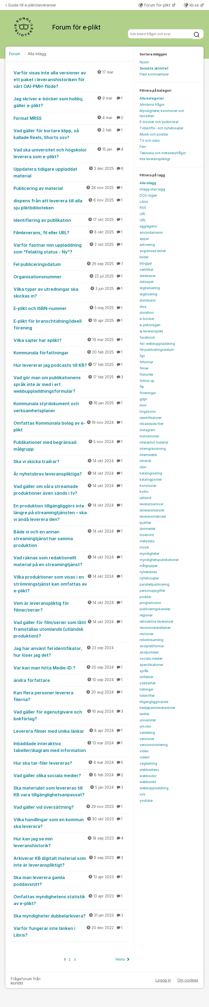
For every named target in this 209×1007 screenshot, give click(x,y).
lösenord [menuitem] (147, 535)
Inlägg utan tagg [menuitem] (152, 189)
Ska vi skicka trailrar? (71, 461)
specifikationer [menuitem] (151, 665)
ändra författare (71, 680)
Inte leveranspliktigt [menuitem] (155, 159)
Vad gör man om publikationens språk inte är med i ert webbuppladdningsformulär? (71, 384)
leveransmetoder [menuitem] (153, 516)
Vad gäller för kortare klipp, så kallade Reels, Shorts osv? (71, 133)
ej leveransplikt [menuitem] (151, 331)
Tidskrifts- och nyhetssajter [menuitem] (161, 128)
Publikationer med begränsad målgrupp (71, 445)
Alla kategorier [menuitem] (152, 98)
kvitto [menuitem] (144, 492)
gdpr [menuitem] (143, 399)
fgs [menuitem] (142, 356)
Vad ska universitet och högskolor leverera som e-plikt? (71, 153)
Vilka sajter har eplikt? (71, 340)
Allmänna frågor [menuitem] (152, 105)
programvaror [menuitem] (150, 603)
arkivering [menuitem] (147, 245)
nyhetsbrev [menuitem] (148, 572)
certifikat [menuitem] (146, 270)
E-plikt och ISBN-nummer (71, 308)
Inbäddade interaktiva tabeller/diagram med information (71, 746)
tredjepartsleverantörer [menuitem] (157, 708)
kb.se (192, 5)
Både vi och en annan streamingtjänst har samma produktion (71, 538)
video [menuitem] (144, 751)
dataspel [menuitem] (146, 282)
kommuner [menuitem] (148, 486)
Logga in (163, 980)
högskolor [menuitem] (148, 412)
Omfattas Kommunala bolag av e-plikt (71, 426)
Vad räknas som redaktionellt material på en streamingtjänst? (71, 560)
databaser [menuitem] (148, 276)
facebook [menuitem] (147, 337)
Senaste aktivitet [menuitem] (154, 68)
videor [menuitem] (145, 757)
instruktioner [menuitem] (149, 436)
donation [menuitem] (147, 313)
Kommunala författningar (71, 352)
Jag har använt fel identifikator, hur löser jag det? (71, 651)
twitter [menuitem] (144, 714)
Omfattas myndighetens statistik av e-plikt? (71, 899)
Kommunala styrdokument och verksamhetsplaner (71, 406)
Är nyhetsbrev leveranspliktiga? (71, 474)
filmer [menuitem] (144, 368)
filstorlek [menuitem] (146, 374)
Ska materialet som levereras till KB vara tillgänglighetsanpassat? (71, 791)
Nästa (120, 959)
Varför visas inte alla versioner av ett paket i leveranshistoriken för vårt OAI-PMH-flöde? (71, 79)
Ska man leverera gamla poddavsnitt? (71, 880)
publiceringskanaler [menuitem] (155, 609)
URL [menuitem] (143, 220)
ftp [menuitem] (142, 387)
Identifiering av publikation (71, 220)
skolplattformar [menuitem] (152, 646)
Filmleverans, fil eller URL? (71, 232)
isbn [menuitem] (143, 467)
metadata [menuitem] (147, 541)
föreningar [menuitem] (148, 393)
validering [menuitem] (147, 733)
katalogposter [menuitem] (151, 479)
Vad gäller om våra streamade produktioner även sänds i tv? (71, 489)
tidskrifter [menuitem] (147, 696)
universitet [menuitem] (148, 720)
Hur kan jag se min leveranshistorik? (71, 842)
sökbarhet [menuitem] (148, 683)
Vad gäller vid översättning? (71, 807)
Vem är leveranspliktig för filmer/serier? (71, 606)
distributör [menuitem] (148, 300)
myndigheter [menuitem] (149, 554)
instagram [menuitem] (147, 430)
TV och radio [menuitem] (150, 140)
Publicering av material (71, 188)
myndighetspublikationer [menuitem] (159, 560)
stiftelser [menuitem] (146, 677)
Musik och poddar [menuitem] (154, 134)
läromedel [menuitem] (147, 529)
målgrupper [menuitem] (149, 566)
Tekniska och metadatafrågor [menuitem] (163, 153)
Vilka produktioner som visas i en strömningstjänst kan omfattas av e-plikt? (71, 583)
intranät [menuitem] (145, 461)
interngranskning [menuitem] (153, 449)
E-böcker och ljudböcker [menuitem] (159, 122)
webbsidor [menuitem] (148, 776)
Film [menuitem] (143, 147)
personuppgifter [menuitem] (152, 591)
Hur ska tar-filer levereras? (71, 763)
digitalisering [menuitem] (150, 288)
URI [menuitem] (142, 214)
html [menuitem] (143, 405)
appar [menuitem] (144, 239)
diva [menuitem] (143, 307)
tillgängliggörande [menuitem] (154, 702)
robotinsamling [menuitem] (151, 640)
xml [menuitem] (142, 794)
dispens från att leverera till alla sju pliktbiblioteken (71, 203)
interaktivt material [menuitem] (154, 442)
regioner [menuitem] (146, 615)
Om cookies (187, 980)
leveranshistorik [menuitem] (152, 510)
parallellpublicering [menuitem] (154, 584)
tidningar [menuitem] (146, 689)
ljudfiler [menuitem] (145, 523)
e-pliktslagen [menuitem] (150, 325)
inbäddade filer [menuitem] (151, 424)
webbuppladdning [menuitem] (154, 788)
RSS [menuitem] (143, 208)
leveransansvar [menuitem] (151, 504)
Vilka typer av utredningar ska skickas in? (71, 292)
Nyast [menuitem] (144, 62)
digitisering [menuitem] (148, 294)
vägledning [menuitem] (148, 763)
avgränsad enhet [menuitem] (153, 251)
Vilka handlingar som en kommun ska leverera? (71, 822)
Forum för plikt (155, 5)
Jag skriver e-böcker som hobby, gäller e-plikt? (71, 101)
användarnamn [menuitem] (151, 232)
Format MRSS (71, 118)
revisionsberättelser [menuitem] (155, 628)
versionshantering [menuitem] (154, 745)
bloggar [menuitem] (146, 263)
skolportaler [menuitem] (149, 652)
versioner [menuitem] (147, 739)
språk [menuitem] (144, 671)
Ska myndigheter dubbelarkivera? (71, 916)
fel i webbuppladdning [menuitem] (157, 344)
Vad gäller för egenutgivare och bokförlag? (71, 715)
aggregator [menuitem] (148, 226)
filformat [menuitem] (146, 362)
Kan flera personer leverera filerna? (71, 695)
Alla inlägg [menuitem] (148, 183)
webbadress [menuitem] (149, 770)
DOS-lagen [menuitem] (148, 195)
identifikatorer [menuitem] (150, 418)
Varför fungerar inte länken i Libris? (71, 931)
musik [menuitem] (144, 547)
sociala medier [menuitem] (151, 658)
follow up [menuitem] (147, 381)
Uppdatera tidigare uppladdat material (71, 172)
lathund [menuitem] (145, 498)
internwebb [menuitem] (148, 455)
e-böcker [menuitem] (147, 319)
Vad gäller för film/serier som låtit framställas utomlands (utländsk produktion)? (71, 629)
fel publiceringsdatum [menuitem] (157, 350)
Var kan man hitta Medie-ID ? (71, 668)
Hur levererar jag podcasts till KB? (71, 365)
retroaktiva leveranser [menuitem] (156, 621)
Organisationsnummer (71, 276)
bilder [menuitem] (144, 257)
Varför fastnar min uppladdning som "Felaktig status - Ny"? (71, 248)
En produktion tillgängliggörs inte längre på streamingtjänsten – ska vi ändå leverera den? (71, 512)
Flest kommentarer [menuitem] (154, 74)
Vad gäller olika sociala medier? (71, 775)
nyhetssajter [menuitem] (149, 578)
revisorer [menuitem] (146, 634)
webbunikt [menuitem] (148, 782)
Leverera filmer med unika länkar (71, 731)
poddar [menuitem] (145, 597)
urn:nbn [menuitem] (145, 726)
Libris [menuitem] (144, 202)
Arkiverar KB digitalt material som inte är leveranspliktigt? (71, 861)
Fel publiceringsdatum (71, 264)
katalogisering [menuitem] (151, 473)
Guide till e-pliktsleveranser (30, 5)
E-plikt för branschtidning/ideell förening (71, 324)
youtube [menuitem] (146, 800)
